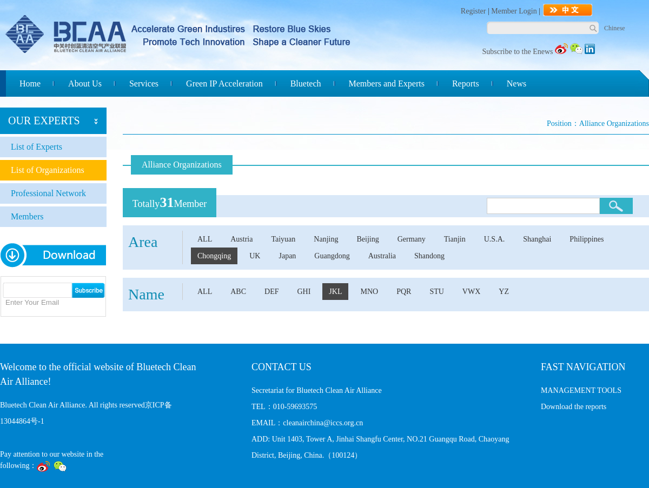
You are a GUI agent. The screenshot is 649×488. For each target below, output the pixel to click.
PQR (403, 292)
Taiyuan (283, 239)
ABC (238, 292)
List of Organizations (47, 170)
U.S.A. (494, 239)
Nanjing (326, 239)
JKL (335, 292)
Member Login (514, 11)
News (516, 83)
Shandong (429, 256)
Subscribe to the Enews (517, 52)
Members (27, 216)
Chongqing (214, 256)
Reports (465, 83)
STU (436, 292)
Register (473, 11)
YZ (504, 292)
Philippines (586, 239)
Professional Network (48, 193)
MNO (369, 292)
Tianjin (455, 239)
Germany (412, 239)
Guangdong (331, 256)
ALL (204, 239)
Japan (287, 256)
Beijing (367, 239)
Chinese (614, 28)
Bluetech (305, 83)
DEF (271, 292)
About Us (85, 83)
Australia (382, 256)
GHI (303, 292)
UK (254, 256)
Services (143, 83)
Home (30, 83)
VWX (471, 292)
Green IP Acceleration (224, 83)
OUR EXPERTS (44, 120)
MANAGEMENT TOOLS (581, 390)
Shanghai (537, 239)
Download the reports (573, 407)
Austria (241, 239)
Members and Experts (387, 83)
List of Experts (36, 146)
